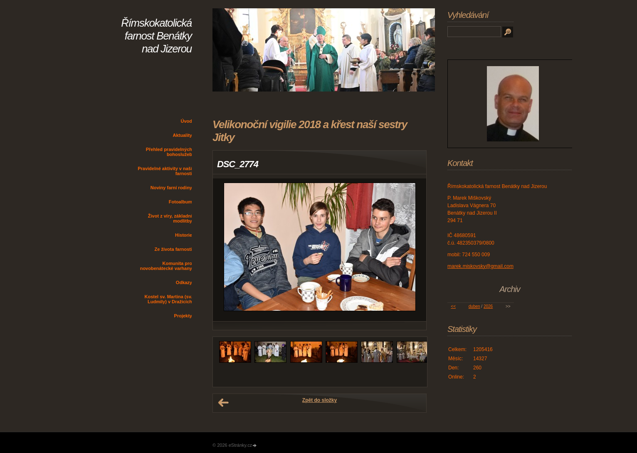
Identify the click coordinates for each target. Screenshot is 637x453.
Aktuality (182, 135)
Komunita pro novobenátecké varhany (166, 266)
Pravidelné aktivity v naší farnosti (165, 171)
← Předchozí (223, 402)
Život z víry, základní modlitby (170, 218)
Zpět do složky (319, 400)
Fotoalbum (180, 201)
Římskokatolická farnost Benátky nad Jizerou (156, 36)
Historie (183, 235)
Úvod (187, 121)
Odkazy (184, 282)
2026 (488, 306)
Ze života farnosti (173, 249)
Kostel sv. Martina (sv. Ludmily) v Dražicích (168, 299)
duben (474, 306)
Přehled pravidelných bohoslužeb (169, 152)
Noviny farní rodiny (171, 187)
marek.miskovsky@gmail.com (480, 266)
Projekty (183, 315)
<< (453, 306)
